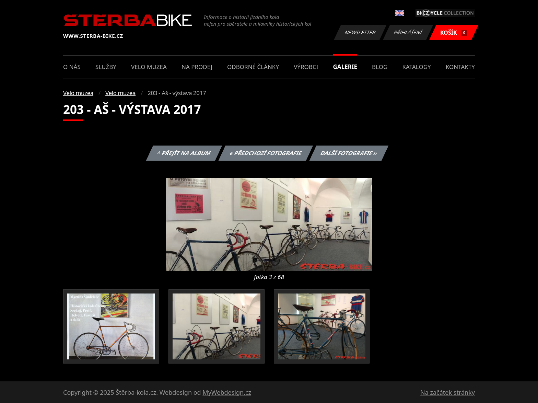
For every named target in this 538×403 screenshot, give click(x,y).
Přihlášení (407, 32)
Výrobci (306, 67)
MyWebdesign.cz (226, 392)
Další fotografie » (349, 153)
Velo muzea (149, 67)
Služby (105, 67)
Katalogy (416, 67)
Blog (379, 67)
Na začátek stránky (447, 392)
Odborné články (253, 67)
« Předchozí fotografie (265, 153)
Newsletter (360, 32)
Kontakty (460, 67)
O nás (72, 67)
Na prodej (197, 67)
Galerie (345, 67)
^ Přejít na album (184, 153)
